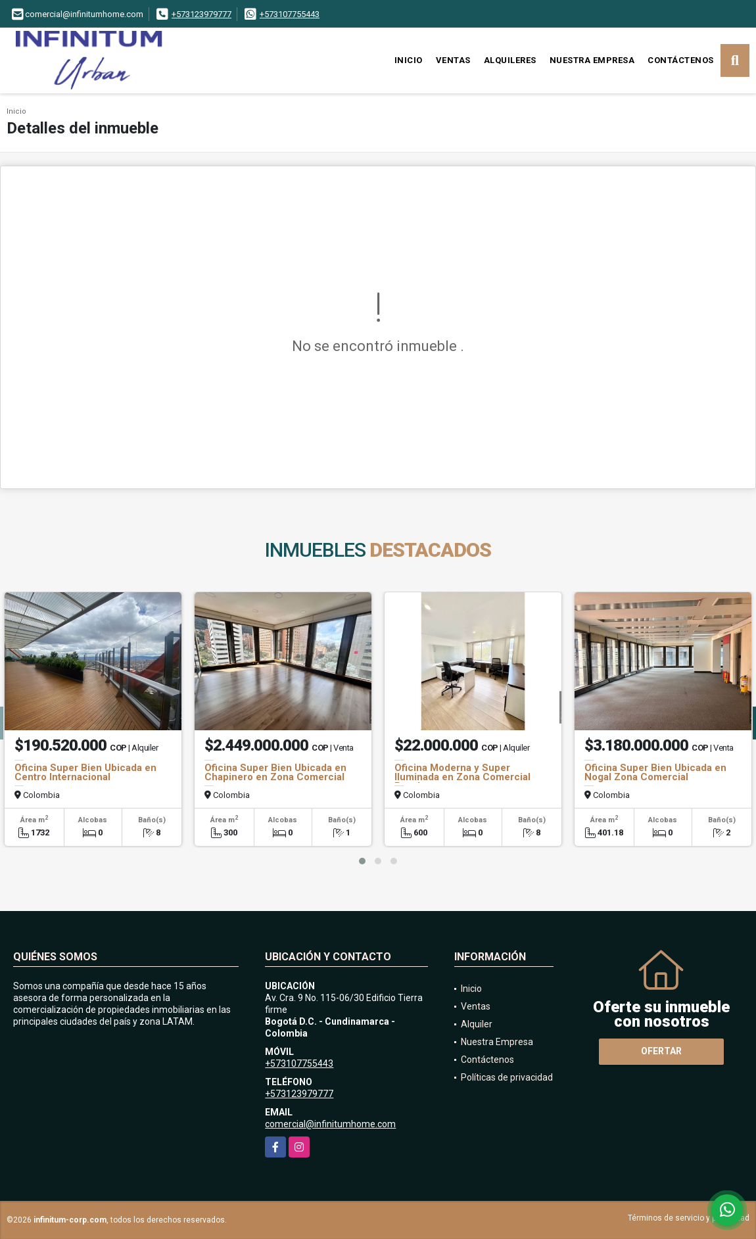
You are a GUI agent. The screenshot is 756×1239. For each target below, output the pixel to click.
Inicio (408, 60)
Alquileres (510, 60)
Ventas (453, 60)
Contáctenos (681, 60)
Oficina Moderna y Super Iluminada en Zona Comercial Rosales (462, 777)
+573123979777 (201, 14)
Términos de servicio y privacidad (688, 1218)
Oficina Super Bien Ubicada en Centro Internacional (85, 772)
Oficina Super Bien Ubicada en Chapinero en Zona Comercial (275, 772)
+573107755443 (289, 14)
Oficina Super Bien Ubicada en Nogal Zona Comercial (655, 772)
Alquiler (476, 1024)
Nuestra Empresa (592, 60)
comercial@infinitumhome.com (330, 1124)
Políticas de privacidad (507, 1077)
